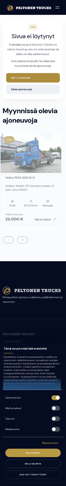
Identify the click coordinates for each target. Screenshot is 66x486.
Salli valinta (33, 463)
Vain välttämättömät (33, 474)
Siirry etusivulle (20, 78)
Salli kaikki (33, 452)
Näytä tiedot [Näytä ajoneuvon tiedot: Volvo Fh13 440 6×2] (45, 221)
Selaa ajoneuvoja (21, 89)
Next (22, 241)
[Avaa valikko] (57, 7)
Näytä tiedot (50, 442)
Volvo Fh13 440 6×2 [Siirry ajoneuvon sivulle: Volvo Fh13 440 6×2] (20, 179)
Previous (8, 241)
